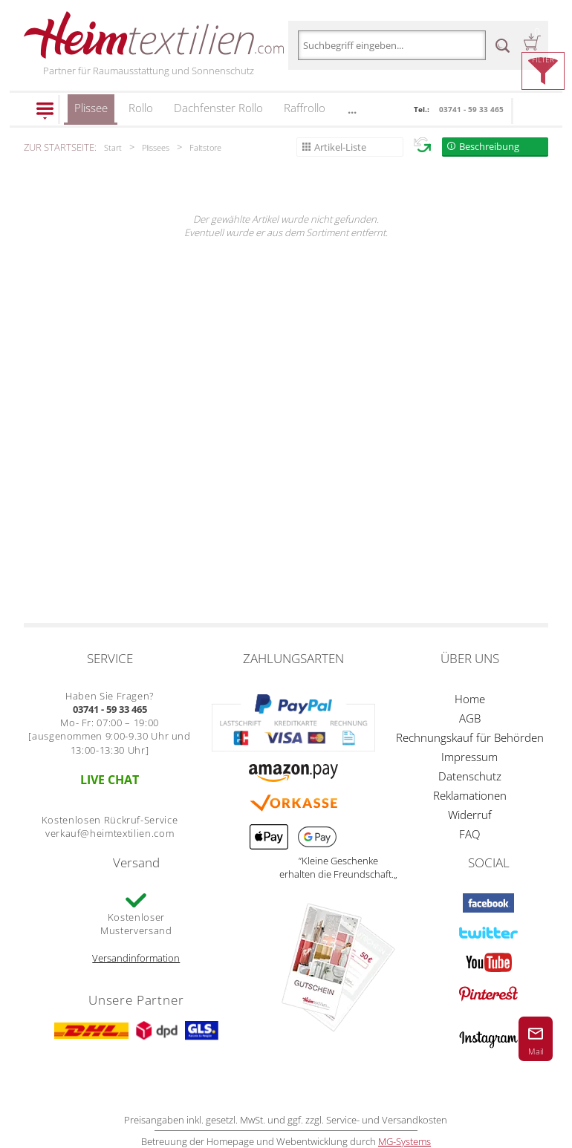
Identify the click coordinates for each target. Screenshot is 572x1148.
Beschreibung (489, 146)
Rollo (141, 107)
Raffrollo (304, 107)
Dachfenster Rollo (218, 107)
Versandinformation (136, 958)
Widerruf (470, 814)
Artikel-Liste (340, 147)
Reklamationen (470, 795)
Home (470, 698)
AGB (470, 718)
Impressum (469, 756)
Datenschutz (469, 776)
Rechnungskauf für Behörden (470, 737)
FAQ (469, 833)
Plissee (91, 112)
